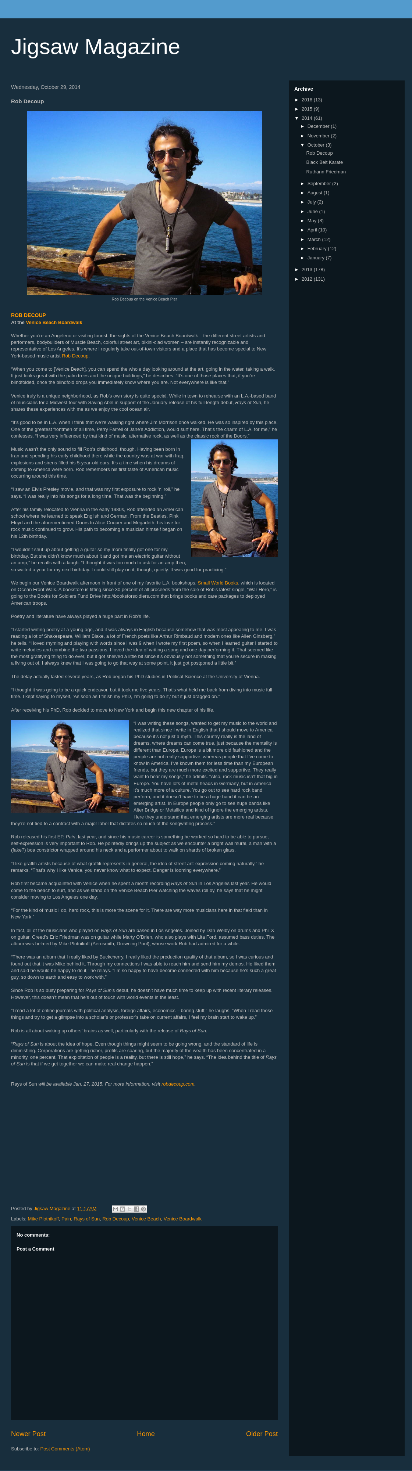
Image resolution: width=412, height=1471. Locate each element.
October (317, 145)
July (312, 202)
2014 (308, 118)
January (317, 257)
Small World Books (218, 583)
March (315, 239)
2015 (308, 109)
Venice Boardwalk (183, 1219)
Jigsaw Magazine (95, 46)
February (318, 248)
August (316, 192)
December (319, 126)
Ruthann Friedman (326, 172)
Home (146, 1434)
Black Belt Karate (324, 162)
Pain (66, 1219)
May (313, 220)
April (313, 230)
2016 (308, 99)
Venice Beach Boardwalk (54, 322)
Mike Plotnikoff (43, 1219)
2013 (308, 269)
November (319, 136)
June (313, 211)
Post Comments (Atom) (65, 1449)
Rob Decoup (75, 356)
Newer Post (28, 1434)
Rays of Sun (87, 1219)
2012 (308, 279)
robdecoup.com (178, 1084)
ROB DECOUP (28, 315)
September (320, 183)
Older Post (262, 1434)
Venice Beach (146, 1219)
